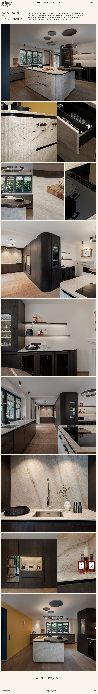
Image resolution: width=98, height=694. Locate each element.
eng (92, 2)
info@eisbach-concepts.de (51, 690)
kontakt (58, 2)
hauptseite (39, 2)
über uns (46, 2)
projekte (52, 2)
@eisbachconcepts (49, 691)
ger (94, 2)
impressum (94, 690)
